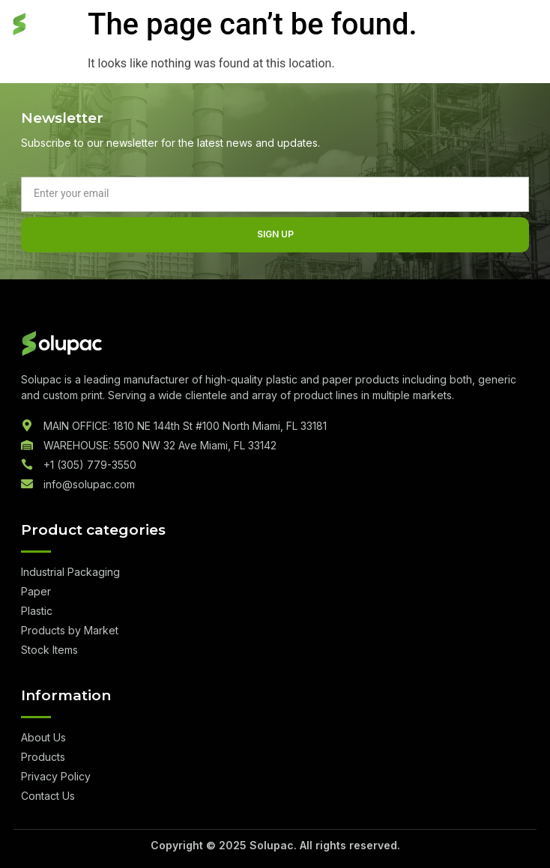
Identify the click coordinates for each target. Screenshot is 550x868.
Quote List (474, 25)
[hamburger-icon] (523, 25)
